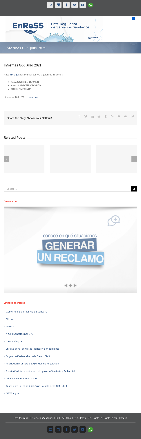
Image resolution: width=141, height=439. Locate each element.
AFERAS (10, 319)
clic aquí (14, 74)
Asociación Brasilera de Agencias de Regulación (32, 363)
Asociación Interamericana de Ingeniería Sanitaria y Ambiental (40, 371)
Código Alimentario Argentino (22, 378)
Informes (33, 97)
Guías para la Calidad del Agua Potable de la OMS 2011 (36, 386)
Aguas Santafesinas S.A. (19, 333)
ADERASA (11, 326)
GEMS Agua (12, 393)
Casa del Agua (14, 341)
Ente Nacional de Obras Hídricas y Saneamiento (32, 348)
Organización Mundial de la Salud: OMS (28, 356)
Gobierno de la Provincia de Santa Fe (26, 311)
